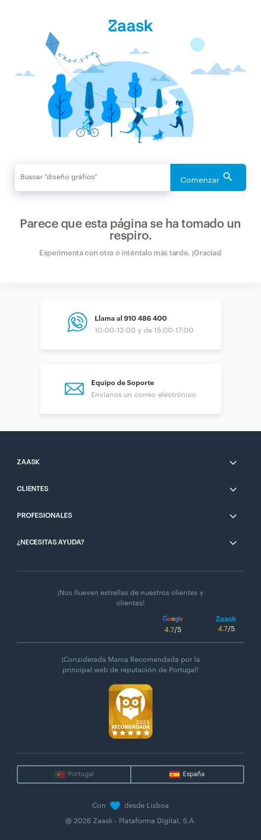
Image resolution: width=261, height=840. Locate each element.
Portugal (81, 774)
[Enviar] (93, 177)
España (194, 774)
